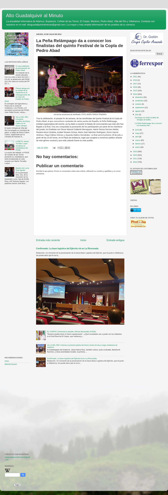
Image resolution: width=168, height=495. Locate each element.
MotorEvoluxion (11, 364)
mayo (137, 133)
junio (137, 130)
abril (137, 137)
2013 (135, 152)
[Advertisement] (17, 229)
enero (137, 147)
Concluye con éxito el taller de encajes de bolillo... (147, 119)
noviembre (139, 101)
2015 (135, 91)
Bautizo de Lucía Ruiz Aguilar (22, 169)
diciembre (139, 97)
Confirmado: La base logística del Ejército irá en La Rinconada (67, 248)
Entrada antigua (115, 240)
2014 (135, 94)
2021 (135, 77)
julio (137, 115)
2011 (135, 159)
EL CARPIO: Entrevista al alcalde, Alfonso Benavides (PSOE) (71, 332)
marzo (138, 140)
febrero (138, 144)
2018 (135, 80)
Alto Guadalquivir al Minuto (34, 15)
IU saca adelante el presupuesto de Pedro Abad (23, 68)
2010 (135, 162)
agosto (138, 111)
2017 (135, 84)
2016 (135, 87)
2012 (135, 155)
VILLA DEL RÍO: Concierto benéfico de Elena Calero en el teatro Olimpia (23, 121)
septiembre (140, 108)
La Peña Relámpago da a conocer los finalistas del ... (148, 124)
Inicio (83, 240)
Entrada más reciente (48, 240)
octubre (138, 104)
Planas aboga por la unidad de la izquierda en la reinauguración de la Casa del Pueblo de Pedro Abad (17, 94)
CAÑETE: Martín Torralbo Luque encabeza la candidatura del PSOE (22, 145)
